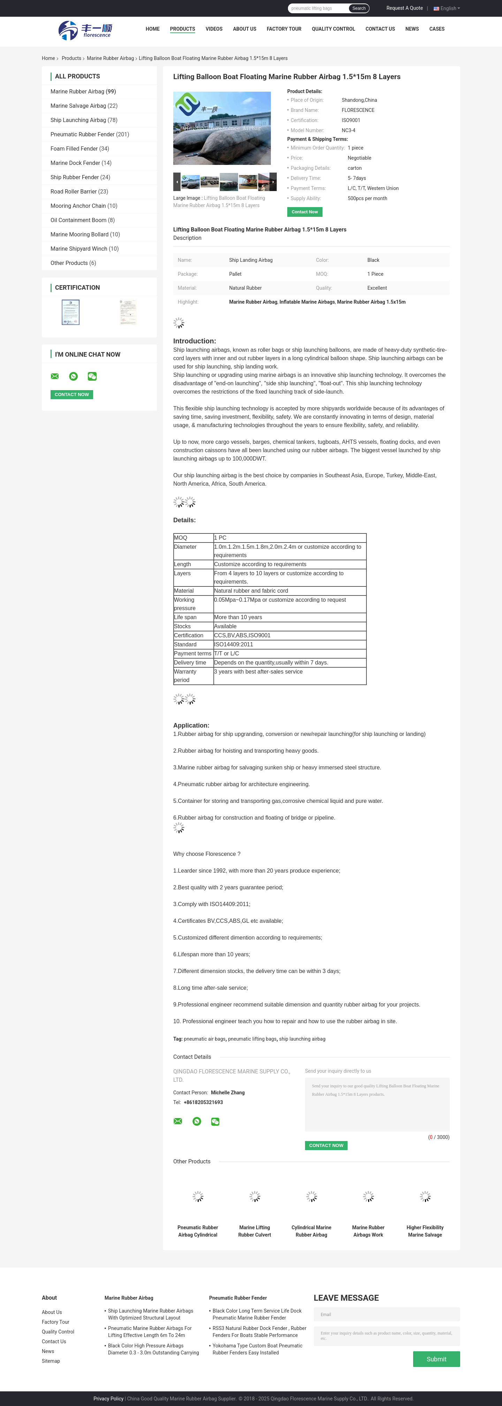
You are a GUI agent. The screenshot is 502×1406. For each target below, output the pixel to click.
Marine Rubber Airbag (110, 58)
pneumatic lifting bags (252, 1039)
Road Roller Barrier (74, 191)
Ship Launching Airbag (78, 120)
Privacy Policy (108, 1398)
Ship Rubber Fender (75, 177)
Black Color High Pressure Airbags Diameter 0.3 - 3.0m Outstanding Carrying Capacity (153, 1350)
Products (182, 29)
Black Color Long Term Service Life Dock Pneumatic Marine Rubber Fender (257, 1314)
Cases (437, 29)
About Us (244, 29)
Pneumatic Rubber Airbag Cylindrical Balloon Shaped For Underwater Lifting (197, 1231)
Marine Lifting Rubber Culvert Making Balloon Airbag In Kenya (254, 1231)
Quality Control (333, 29)
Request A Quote (405, 8)
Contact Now (305, 211)
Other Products (69, 263)
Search (359, 8)
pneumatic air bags (205, 1039)
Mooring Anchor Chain (78, 206)
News (412, 29)
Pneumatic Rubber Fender (83, 134)
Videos (214, 29)
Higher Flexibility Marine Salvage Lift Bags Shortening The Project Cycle (424, 1231)
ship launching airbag (302, 1039)
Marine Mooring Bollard (79, 234)
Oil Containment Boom (79, 220)
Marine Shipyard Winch (79, 248)
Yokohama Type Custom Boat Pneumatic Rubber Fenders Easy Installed (258, 1349)
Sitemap (51, 1361)
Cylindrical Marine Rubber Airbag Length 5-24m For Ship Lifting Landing (311, 1231)
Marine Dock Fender (75, 163)
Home (153, 29)
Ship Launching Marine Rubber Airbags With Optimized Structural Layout (150, 1314)
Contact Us (380, 29)
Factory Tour (284, 29)
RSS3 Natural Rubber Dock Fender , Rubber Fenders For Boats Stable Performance (259, 1331)
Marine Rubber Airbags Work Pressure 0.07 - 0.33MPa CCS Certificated (368, 1231)
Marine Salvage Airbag (78, 105)
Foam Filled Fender (74, 148)
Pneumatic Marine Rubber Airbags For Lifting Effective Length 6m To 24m (150, 1331)
